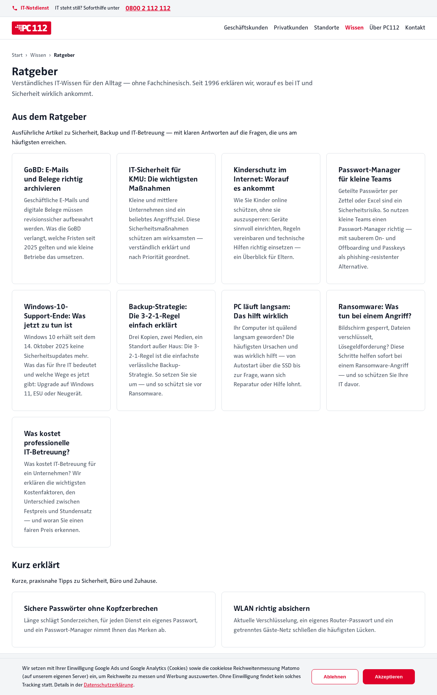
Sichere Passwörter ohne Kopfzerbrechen (91, 608)
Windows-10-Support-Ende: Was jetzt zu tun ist (55, 316)
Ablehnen (335, 677)
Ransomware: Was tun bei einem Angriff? (375, 311)
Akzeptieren (389, 677)
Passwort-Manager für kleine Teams (369, 174)
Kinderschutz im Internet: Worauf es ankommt (261, 179)
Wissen (354, 27)
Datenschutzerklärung (108, 685)
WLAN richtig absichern (272, 608)
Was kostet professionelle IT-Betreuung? (47, 443)
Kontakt (415, 27)
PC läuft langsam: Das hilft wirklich (262, 311)
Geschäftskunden (246, 27)
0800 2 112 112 (148, 8)
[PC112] (31, 28)
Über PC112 (384, 27)
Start (17, 55)
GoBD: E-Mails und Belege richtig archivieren (53, 179)
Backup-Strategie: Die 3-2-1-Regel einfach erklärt (158, 316)
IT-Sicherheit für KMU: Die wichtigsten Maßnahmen (163, 179)
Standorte (326, 27)
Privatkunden (291, 27)
